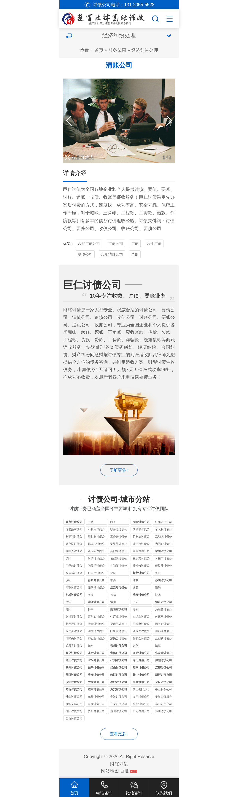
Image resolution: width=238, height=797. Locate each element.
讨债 (76, 189)
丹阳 (68, 609)
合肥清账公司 (112, 254)
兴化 (135, 645)
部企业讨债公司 (96, 639)
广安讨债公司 (118, 703)
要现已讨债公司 (118, 624)
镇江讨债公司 (163, 602)
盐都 (113, 594)
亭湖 (90, 594)
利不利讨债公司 (74, 537)
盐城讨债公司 (74, 594)
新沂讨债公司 (163, 674)
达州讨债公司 (118, 711)
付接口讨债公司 (163, 559)
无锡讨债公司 (141, 521)
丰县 (113, 580)
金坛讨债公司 (163, 682)
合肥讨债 (154, 243)
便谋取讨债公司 (141, 530)
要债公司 (85, 254)
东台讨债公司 (96, 652)
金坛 (113, 572)
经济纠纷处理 (144, 50)
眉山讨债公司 (163, 703)
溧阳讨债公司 (163, 660)
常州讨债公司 (163, 551)
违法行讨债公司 (141, 544)
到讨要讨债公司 (74, 617)
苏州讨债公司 (163, 580)
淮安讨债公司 (141, 594)
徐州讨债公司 (96, 580)
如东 (90, 645)
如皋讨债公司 (96, 667)
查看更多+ (119, 734)
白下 (113, 521)
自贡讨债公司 (74, 718)
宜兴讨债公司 (141, 551)
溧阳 (68, 558)
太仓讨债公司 (96, 682)
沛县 (135, 580)
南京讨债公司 (74, 521)
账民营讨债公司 (118, 631)
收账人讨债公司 (74, 551)
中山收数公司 (163, 689)
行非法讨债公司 (141, 537)
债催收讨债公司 (118, 559)
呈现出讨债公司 (141, 624)
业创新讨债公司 (163, 639)
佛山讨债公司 (74, 696)
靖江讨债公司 (118, 674)
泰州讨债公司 (118, 645)
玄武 (90, 521)
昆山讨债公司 (118, 667)
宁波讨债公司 (118, 696)
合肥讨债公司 (89, 243)
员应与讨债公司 (96, 551)
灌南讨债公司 (96, 689)
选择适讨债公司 (74, 573)
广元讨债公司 (141, 711)
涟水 (158, 594)
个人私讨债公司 (163, 530)
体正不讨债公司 (163, 617)
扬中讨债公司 (141, 674)
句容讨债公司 (74, 689)
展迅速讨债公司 (163, 631)
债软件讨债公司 (163, 566)
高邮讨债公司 (141, 682)
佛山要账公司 (141, 689)
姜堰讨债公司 (118, 682)
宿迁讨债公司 (96, 602)
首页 (99, 50)
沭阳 (113, 602)
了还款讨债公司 (74, 566)
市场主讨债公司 (141, 617)
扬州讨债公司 (141, 572)
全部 (135, 254)
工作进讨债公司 (118, 537)
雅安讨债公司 (141, 703)
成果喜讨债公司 (74, 646)
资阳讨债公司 (96, 711)
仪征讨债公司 (74, 682)
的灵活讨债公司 (96, 566)
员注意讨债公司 (163, 610)
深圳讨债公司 (96, 703)
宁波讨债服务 (163, 696)
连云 (135, 587)
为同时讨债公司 (163, 544)
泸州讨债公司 (163, 711)
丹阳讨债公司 (74, 674)
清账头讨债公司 (74, 639)
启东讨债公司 (141, 667)
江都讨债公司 (163, 667)
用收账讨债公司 (96, 537)
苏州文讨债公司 (96, 617)
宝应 (158, 572)
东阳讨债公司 (96, 696)
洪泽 (68, 602)
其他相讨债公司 (118, 551)
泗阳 (135, 602)
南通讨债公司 (118, 609)
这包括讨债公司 (74, 530)
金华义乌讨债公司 (74, 704)
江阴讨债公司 (163, 521)
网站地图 (110, 770)
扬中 (90, 609)
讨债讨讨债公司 (96, 559)
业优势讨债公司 (74, 631)
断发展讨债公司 (74, 624)
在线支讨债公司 (141, 559)
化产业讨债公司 (118, 617)
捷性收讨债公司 (141, 566)
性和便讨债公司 (118, 566)
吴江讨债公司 (96, 674)
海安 (135, 609)
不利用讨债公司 (96, 530)
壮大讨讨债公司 (96, 624)
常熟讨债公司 (74, 587)
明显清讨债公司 (96, 631)
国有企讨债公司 (163, 624)
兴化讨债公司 (74, 652)
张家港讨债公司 (96, 588)
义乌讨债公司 (141, 696)
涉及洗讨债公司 (74, 544)
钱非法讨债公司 (96, 544)
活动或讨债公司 (163, 537)
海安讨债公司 (118, 689)
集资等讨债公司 (118, 544)
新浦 (158, 587)
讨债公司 (115, 243)
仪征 (68, 580)
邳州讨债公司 (118, 660)
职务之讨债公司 (118, 530)
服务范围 (117, 50)
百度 (124, 770)
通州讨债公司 (74, 660)
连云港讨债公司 (118, 588)
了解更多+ (119, 470)
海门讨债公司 (141, 660)
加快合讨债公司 (118, 639)
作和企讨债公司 (141, 639)
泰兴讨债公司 (74, 667)
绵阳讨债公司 (74, 711)
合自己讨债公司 (96, 573)
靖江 (158, 645)
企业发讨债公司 (141, 631)
